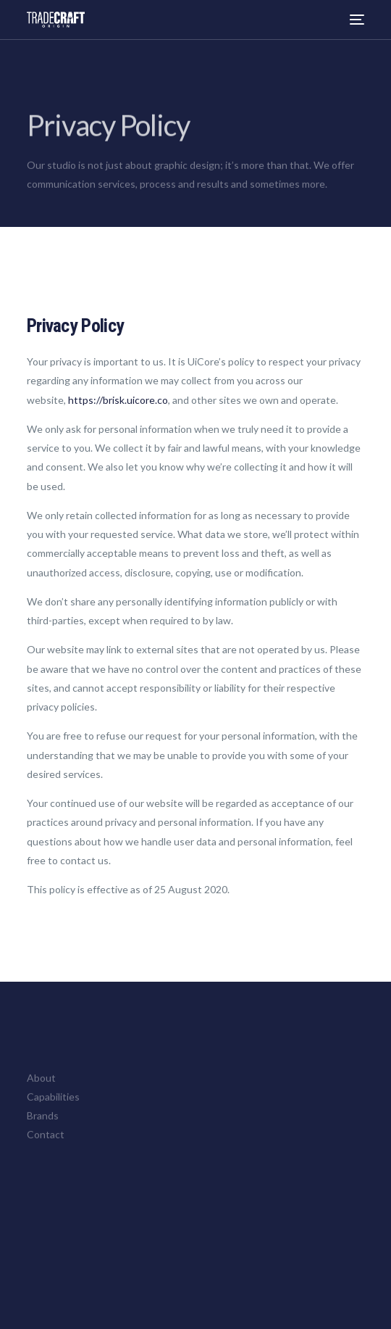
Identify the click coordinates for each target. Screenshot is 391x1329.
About (41, 1083)
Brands (43, 1121)
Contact (45, 1141)
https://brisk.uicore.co (118, 400)
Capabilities (53, 1102)
